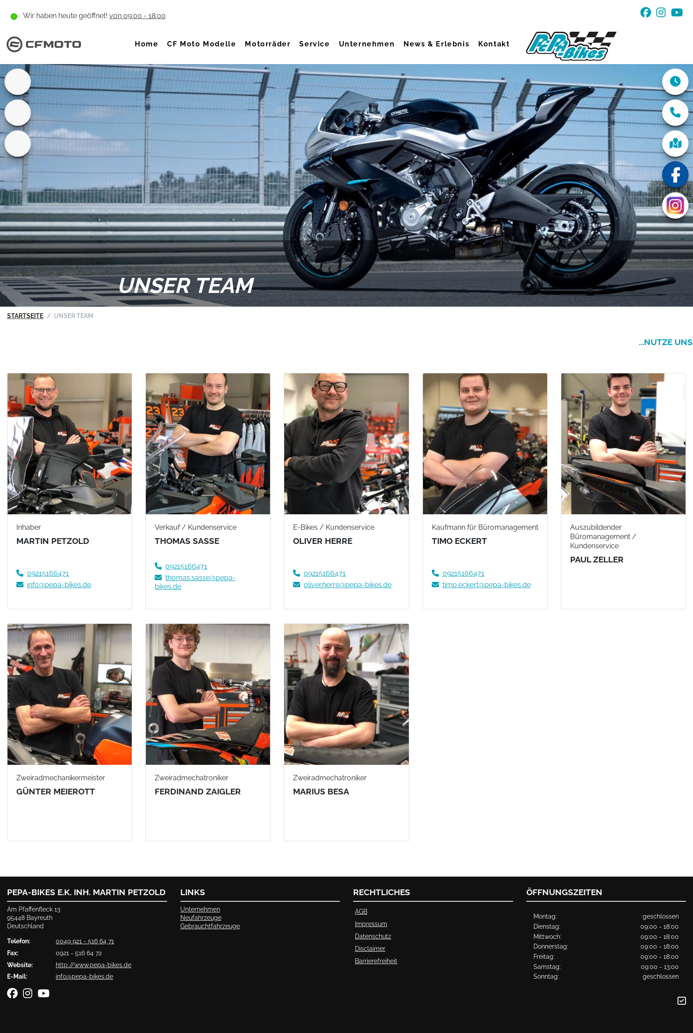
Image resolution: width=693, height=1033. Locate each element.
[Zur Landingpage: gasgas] (17, 112)
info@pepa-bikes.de (84, 976)
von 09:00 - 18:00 (137, 15)
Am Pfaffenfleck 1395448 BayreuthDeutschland (33, 917)
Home (146, 44)
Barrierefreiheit (376, 961)
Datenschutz (373, 936)
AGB (361, 911)
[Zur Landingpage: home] (17, 81)
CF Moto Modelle (202, 44)
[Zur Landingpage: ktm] (17, 143)
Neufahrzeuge (200, 917)
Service (315, 44)
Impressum (371, 923)
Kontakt (494, 44)
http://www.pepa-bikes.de (93, 964)
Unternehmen (367, 44)
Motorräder (268, 44)
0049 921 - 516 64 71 (85, 941)
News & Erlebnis (436, 44)
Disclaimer (370, 948)
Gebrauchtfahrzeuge (210, 926)
